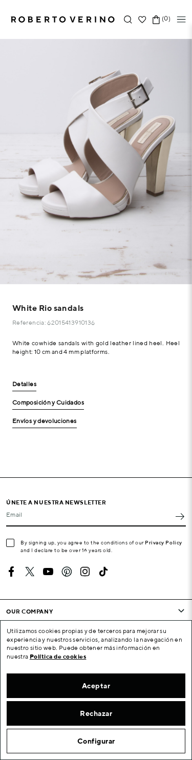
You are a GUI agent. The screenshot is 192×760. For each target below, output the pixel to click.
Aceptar (96, 686)
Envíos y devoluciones (44, 421)
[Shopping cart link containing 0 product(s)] (156, 19)
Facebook (11, 571)
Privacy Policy (163, 542)
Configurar (96, 741)
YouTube (48, 571)
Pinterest (66, 571)
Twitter (30, 571)
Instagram (85, 571)
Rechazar (96, 713)
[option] (96, 161)
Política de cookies (58, 656)
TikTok (103, 571)
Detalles (24, 384)
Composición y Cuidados (48, 402)
